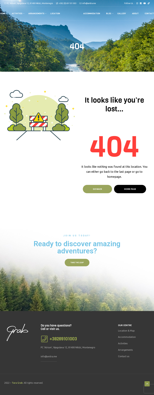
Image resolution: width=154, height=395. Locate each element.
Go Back (97, 189)
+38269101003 (63, 339)
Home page (130, 189)
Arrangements (36, 13)
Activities (17, 13)
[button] (77, 262)
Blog (108, 13)
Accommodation (91, 13)
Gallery (121, 13)
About (135, 13)
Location (55, 13)
